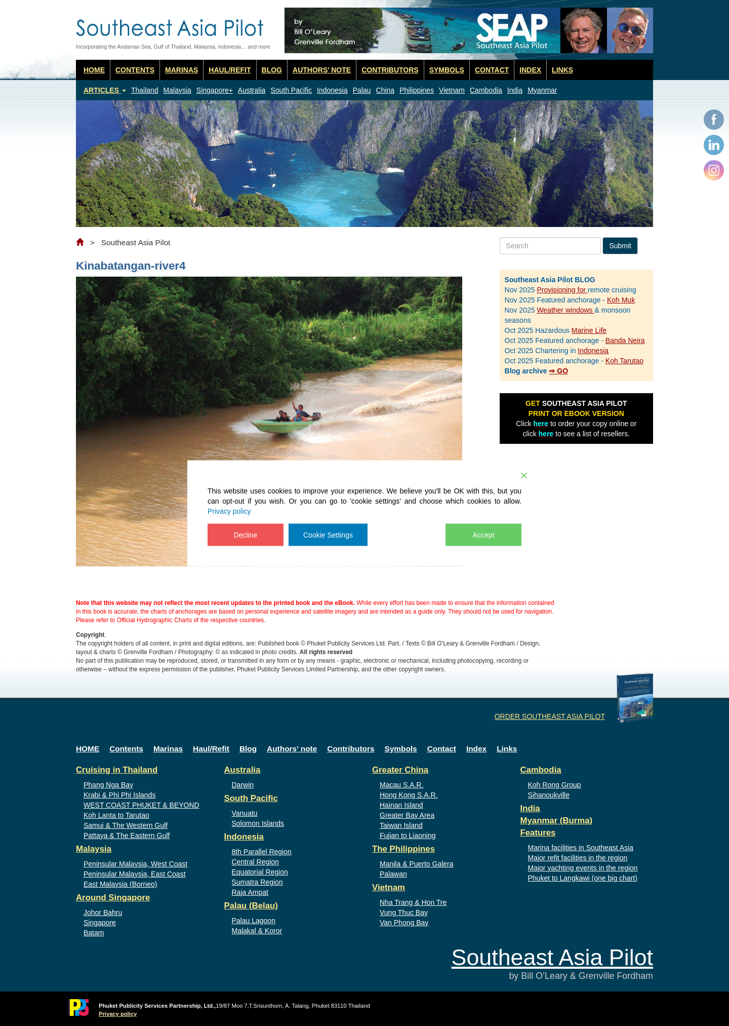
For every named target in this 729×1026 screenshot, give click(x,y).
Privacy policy (229, 511)
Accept (484, 534)
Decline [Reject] (246, 534)
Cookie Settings (328, 534)
